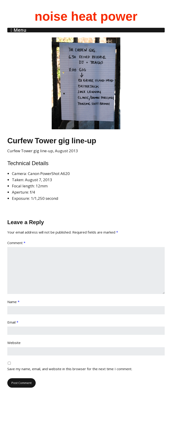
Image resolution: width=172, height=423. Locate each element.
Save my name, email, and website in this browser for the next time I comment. (69, 369)
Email (12, 322)
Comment (16, 242)
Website (14, 342)
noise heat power (86, 16)
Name (13, 301)
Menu (19, 30)
